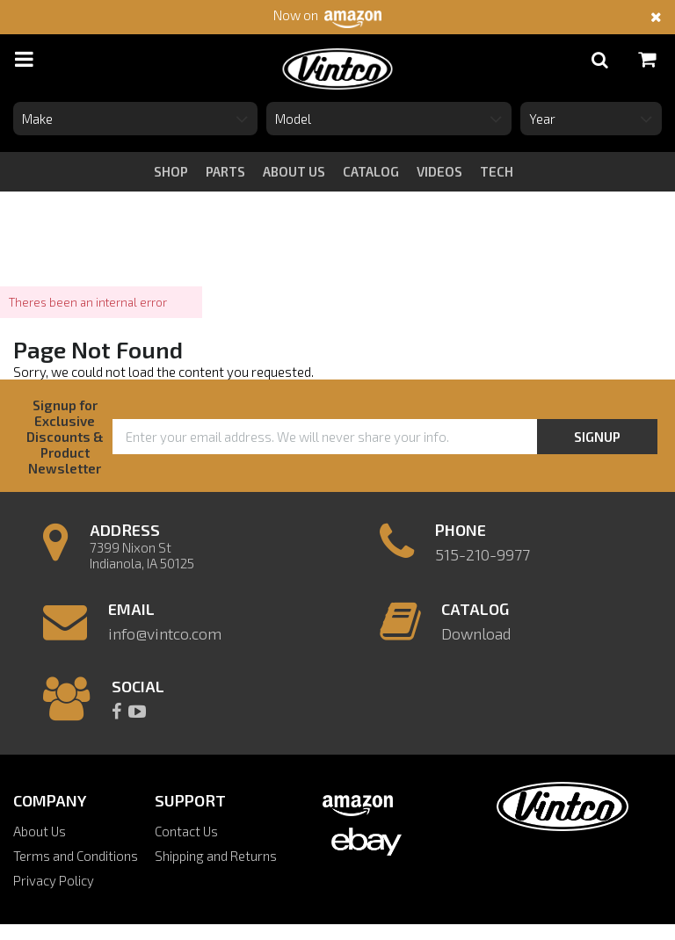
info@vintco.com (164, 633)
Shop (171, 171)
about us (294, 171)
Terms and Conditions (75, 856)
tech (496, 171)
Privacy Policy (53, 880)
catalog (371, 171)
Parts (225, 171)
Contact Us (186, 831)
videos (439, 171)
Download (476, 633)
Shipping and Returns (216, 856)
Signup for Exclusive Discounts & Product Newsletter (65, 436)
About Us (39, 831)
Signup (597, 437)
